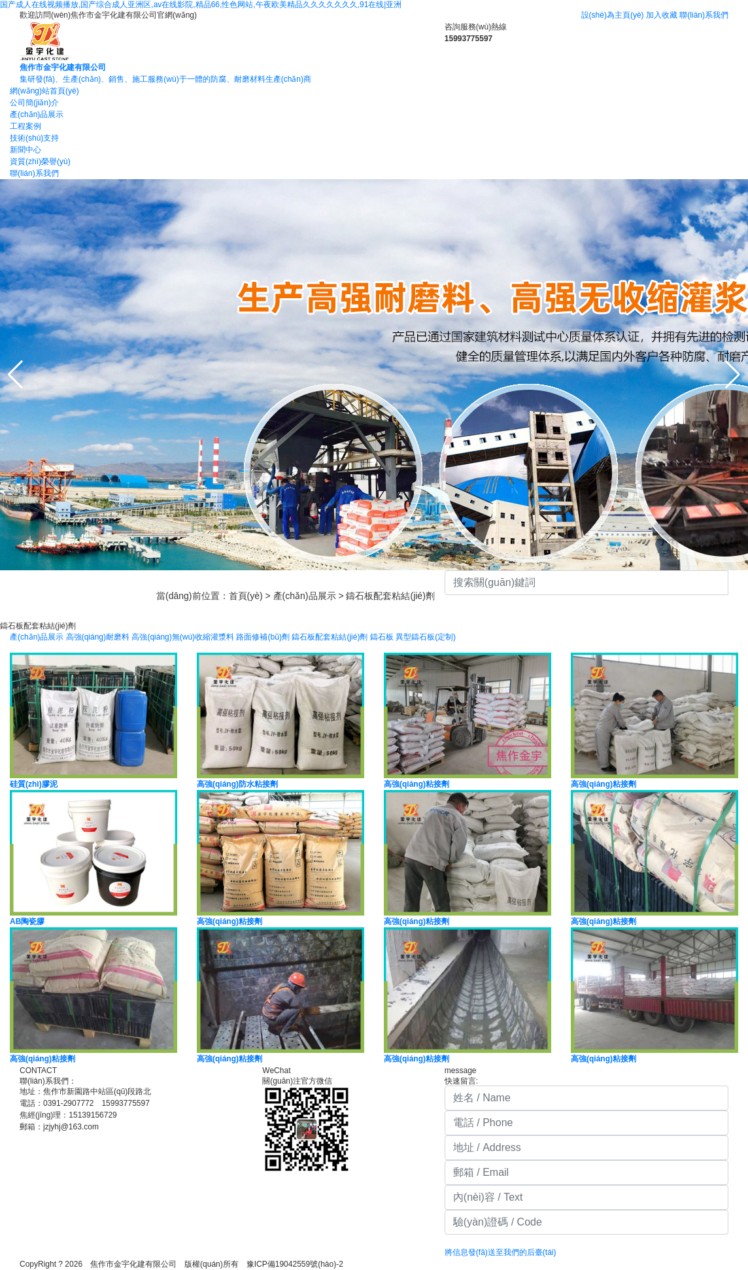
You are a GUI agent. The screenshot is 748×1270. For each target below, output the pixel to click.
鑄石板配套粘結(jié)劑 (390, 596)
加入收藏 (661, 15)
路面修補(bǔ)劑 (263, 637)
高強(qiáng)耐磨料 (97, 637)
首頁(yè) (246, 596)
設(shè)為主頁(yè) (612, 15)
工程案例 (25, 126)
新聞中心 (25, 149)
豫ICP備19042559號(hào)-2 (298, 1264)
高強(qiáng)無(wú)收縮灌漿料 (182, 637)
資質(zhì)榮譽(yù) (40, 161)
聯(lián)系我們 (703, 15)
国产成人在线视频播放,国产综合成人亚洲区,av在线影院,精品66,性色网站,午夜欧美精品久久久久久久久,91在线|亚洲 (201, 4)
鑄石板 (382, 637)
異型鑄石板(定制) (426, 637)
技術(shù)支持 (34, 138)
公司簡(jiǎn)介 (34, 102)
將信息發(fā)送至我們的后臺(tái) (500, 1252)
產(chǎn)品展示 (36, 114)
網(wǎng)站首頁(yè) (44, 90)
